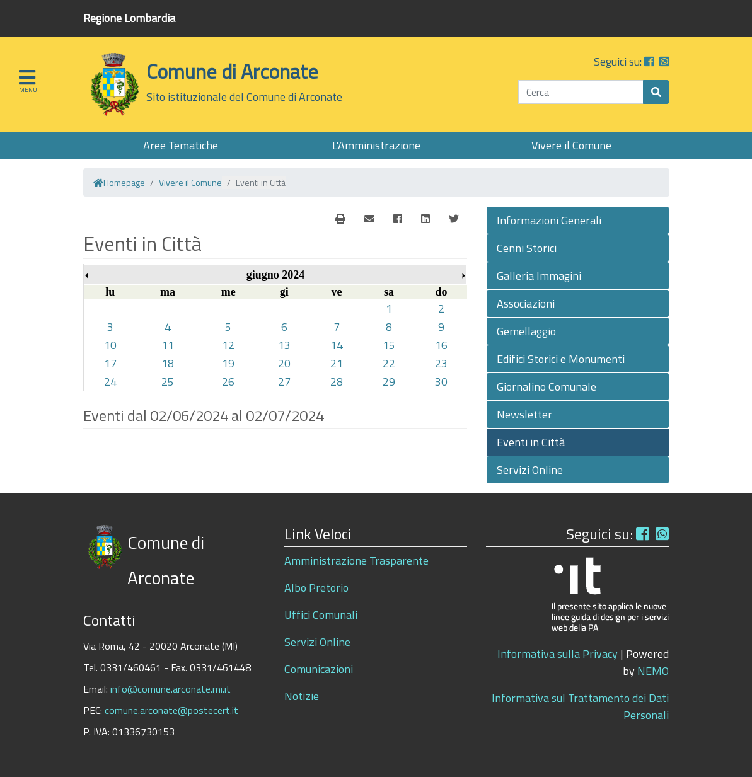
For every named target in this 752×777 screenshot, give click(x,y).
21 (336, 363)
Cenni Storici (527, 247)
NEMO (653, 670)
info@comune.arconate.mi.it (170, 688)
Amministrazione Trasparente (356, 560)
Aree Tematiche (180, 145)
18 (167, 363)
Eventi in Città (531, 442)
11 (167, 345)
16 (441, 345)
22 (389, 363)
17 (110, 363)
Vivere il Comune (571, 145)
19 (228, 363)
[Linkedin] (425, 219)
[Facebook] (397, 219)
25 (167, 381)
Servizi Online (530, 469)
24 (110, 381)
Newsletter (524, 414)
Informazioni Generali (549, 220)
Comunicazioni (318, 668)
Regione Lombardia (129, 17)
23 (441, 363)
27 (284, 381)
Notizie (301, 696)
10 (110, 345)
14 (336, 345)
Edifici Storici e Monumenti (561, 358)
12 (228, 345)
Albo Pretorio (316, 587)
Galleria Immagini (539, 275)
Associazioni (526, 303)
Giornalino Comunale (546, 386)
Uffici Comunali (320, 614)
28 (336, 381)
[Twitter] (454, 219)
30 (441, 381)
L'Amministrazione (376, 145)
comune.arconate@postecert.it (171, 710)
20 (284, 363)
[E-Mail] (340, 219)
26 (228, 381)
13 (284, 345)
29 (389, 381)
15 (389, 345)
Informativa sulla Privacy (557, 653)
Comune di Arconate (232, 71)
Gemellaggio (526, 331)
